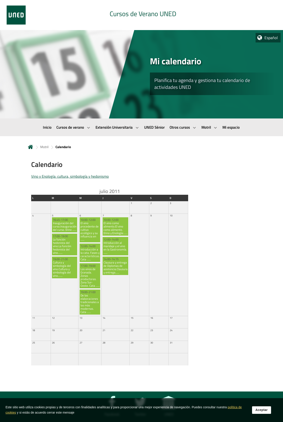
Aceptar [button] (261, 412)
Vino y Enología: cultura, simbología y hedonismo (70, 176)
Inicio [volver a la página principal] (30, 147)
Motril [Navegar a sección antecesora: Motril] (44, 146)
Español (271, 38)
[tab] (141, 15)
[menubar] (141, 127)
